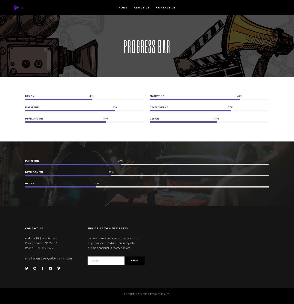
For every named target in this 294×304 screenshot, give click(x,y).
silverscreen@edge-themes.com (52, 258)
